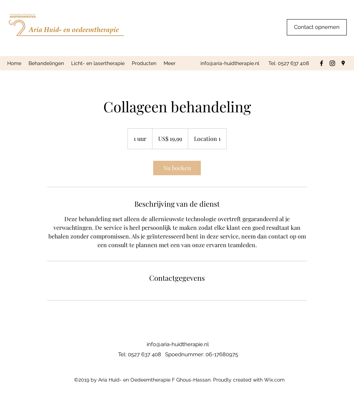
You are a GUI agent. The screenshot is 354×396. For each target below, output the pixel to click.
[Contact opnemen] (317, 27)
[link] (177, 168)
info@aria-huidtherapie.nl (229, 63)
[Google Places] (343, 63)
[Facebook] (321, 63)
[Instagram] (332, 63)
